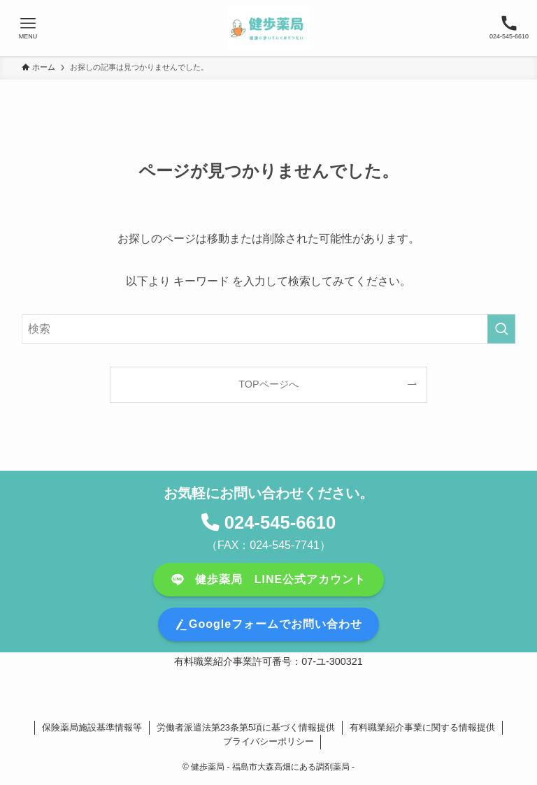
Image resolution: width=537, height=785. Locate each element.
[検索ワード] (269, 329)
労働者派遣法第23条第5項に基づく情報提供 (246, 727)
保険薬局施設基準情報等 (92, 727)
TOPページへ (268, 384)
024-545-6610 (280, 522)
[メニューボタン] (28, 28)
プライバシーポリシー (268, 741)
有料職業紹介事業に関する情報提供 (422, 727)
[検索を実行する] (501, 329)
